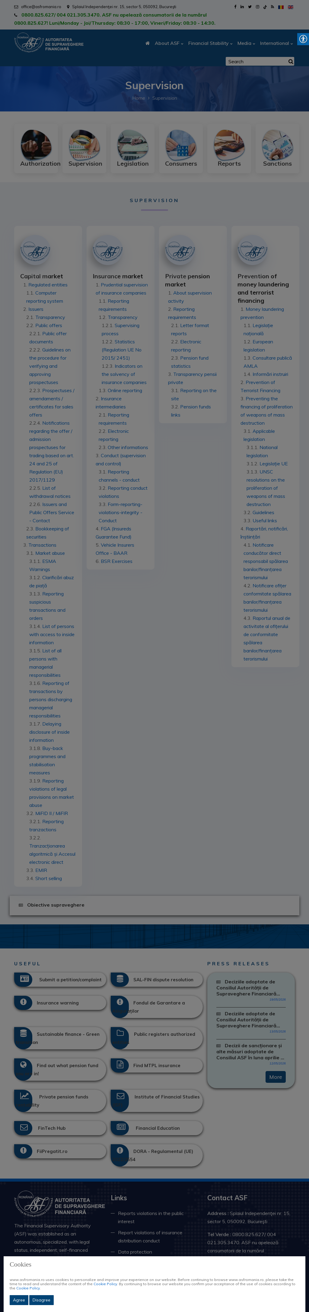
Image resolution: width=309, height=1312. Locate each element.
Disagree (41, 1300)
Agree (19, 1300)
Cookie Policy (105, 1284)
